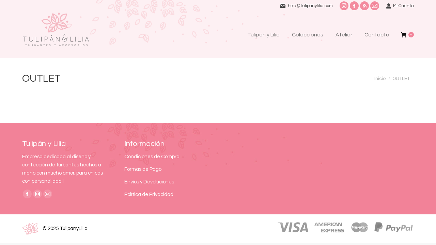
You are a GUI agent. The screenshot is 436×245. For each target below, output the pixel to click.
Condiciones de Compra (152, 156)
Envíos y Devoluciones (149, 181)
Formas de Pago (142, 169)
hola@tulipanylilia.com (310, 5)
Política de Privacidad (148, 194)
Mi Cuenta (400, 6)
